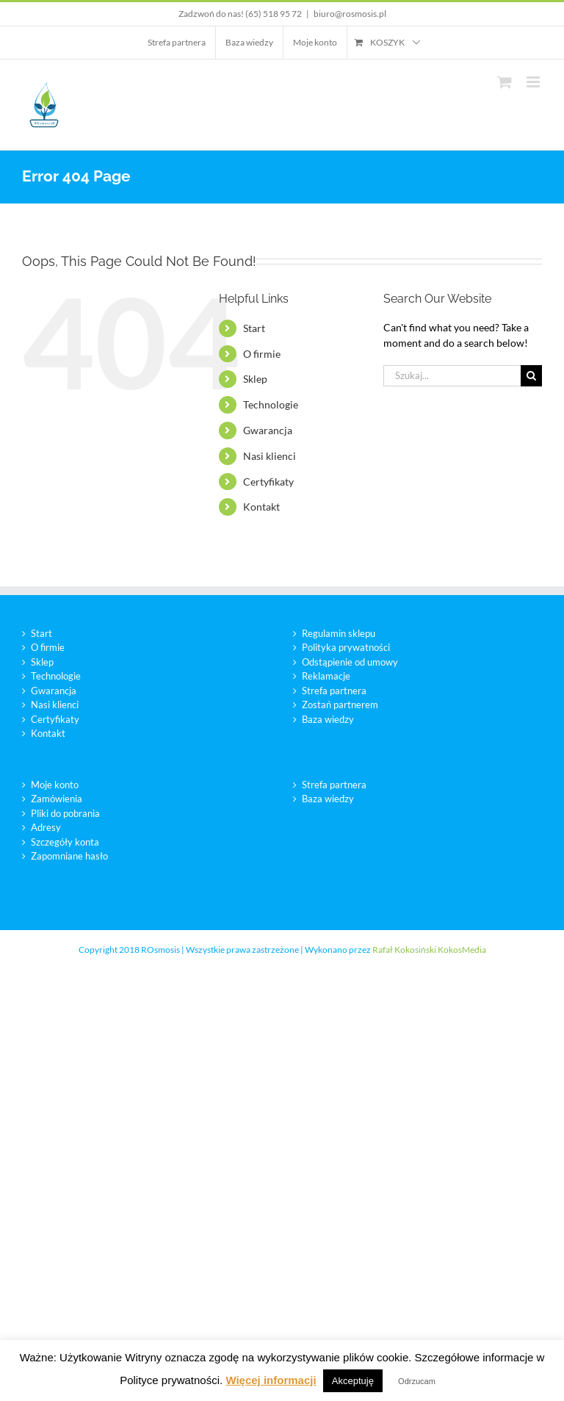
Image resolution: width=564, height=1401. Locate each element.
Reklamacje (326, 676)
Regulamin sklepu (338, 633)
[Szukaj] (531, 375)
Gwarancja (267, 430)
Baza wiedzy (328, 719)
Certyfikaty (268, 481)
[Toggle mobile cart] (504, 82)
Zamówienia (56, 798)
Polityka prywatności (346, 647)
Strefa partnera (334, 690)
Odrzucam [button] (416, 1381)
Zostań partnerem (340, 704)
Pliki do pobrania (65, 813)
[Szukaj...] (452, 375)
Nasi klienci (269, 456)
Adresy (46, 827)
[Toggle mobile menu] (534, 82)
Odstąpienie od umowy (350, 662)
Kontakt (261, 506)
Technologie (270, 404)
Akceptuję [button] (353, 1380)
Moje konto (55, 784)
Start (254, 328)
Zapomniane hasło (69, 856)
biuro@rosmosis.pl (350, 13)
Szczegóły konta (65, 842)
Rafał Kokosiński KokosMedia (429, 949)
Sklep (255, 378)
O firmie (262, 353)
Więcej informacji (270, 1380)
